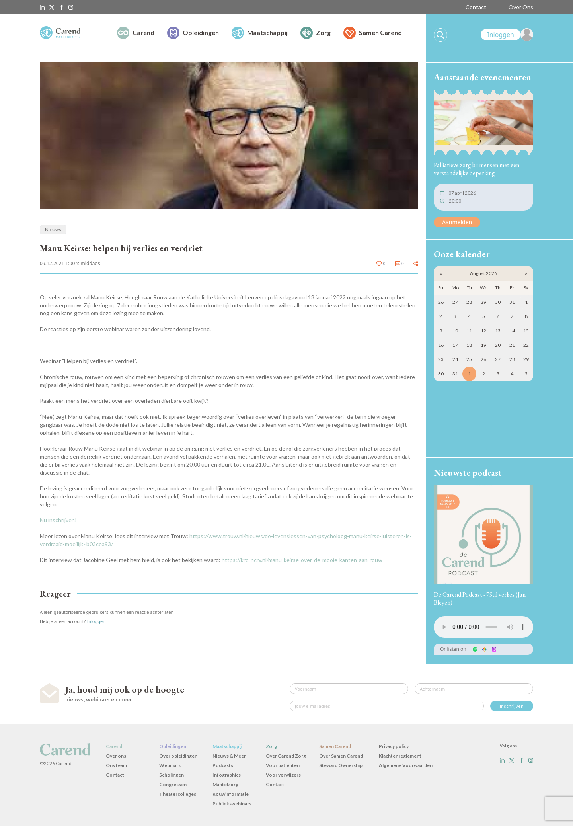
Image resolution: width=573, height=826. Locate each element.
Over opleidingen (178, 756)
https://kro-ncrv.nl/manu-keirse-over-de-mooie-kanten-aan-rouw (302, 560)
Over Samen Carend (341, 756)
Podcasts (222, 765)
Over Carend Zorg (286, 756)
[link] (507, 34)
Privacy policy (394, 746)
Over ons (116, 756)
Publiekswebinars (231, 803)
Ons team (116, 765)
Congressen (173, 784)
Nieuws (53, 229)
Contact (476, 7)
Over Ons (521, 7)
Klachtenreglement (400, 756)
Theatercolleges (177, 794)
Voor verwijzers (283, 775)
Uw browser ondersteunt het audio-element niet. (483, 627)
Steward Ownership (341, 765)
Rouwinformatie (230, 794)
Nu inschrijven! (58, 520)
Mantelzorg (225, 784)
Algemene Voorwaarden (406, 765)
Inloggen (96, 621)
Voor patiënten (283, 765)
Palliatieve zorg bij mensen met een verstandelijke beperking (476, 169)
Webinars (170, 765)
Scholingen (171, 775)
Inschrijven (512, 706)
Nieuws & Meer (229, 756)
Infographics (226, 775)
